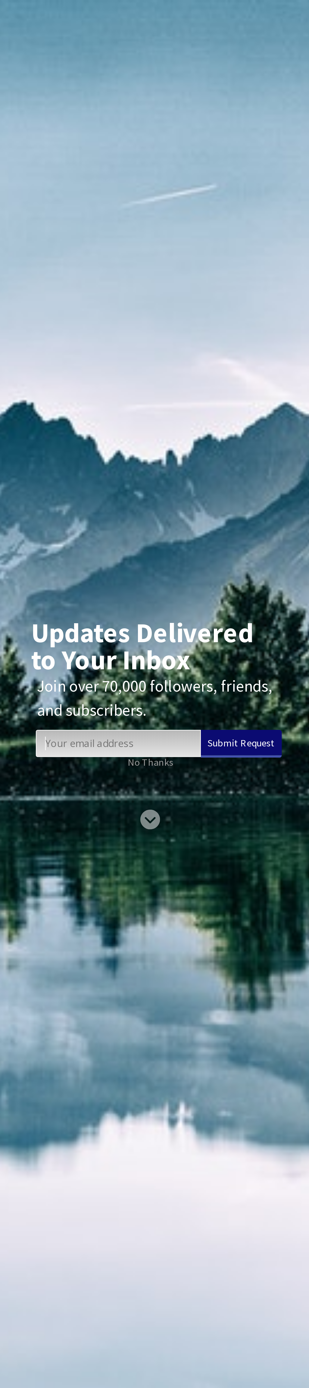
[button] (148, 646)
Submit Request (241, 742)
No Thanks (150, 762)
